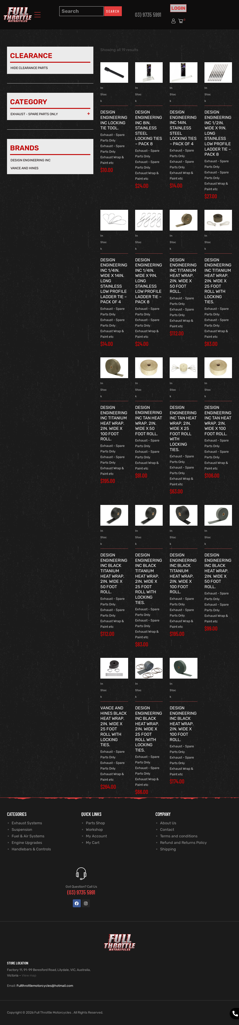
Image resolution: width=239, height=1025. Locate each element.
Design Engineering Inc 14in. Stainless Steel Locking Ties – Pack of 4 (183, 128)
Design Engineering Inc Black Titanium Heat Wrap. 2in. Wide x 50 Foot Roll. (113, 573)
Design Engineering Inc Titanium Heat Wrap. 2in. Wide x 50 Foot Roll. (183, 275)
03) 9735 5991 (148, 14)
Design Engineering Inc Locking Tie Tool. (113, 120)
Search (113, 11)
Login (178, 8)
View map (29, 975)
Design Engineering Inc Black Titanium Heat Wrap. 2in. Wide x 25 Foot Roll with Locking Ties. (148, 578)
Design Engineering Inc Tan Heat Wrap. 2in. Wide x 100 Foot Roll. (217, 420)
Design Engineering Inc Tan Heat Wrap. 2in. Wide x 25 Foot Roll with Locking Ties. (183, 428)
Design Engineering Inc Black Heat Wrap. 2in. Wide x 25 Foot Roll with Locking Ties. (148, 729)
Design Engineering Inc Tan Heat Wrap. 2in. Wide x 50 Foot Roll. (148, 420)
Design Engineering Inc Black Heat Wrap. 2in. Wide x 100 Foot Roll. (183, 723)
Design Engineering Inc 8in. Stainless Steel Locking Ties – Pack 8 (148, 128)
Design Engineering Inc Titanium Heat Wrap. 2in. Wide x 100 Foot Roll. (113, 423)
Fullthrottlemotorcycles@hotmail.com (45, 986)
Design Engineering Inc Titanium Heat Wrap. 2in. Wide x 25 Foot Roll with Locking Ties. (217, 281)
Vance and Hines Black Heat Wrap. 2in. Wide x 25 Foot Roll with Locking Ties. (113, 726)
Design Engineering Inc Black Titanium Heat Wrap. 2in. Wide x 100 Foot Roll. (183, 573)
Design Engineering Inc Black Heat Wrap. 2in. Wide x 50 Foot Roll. (217, 570)
